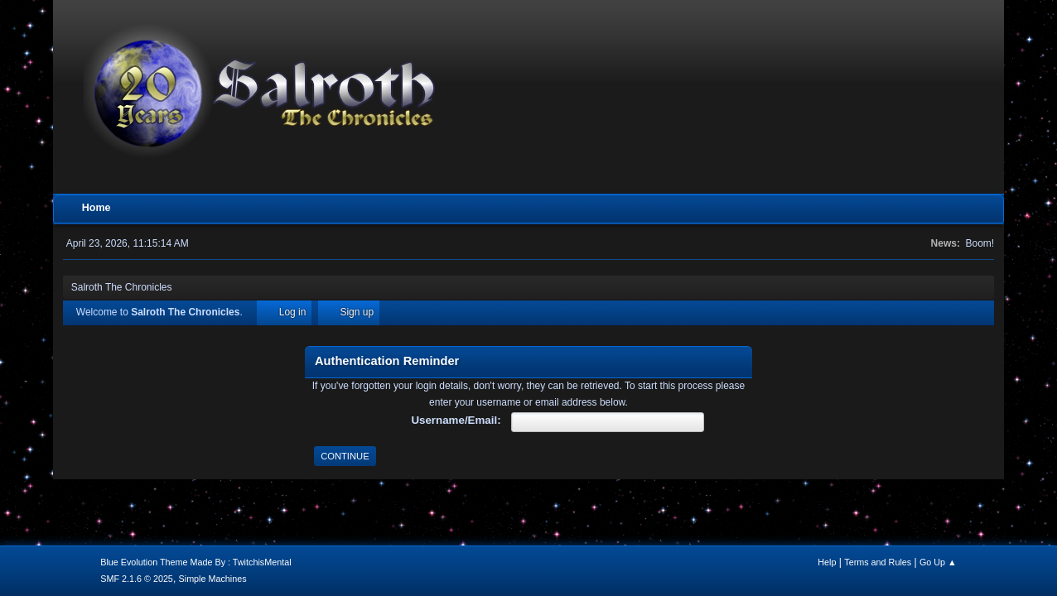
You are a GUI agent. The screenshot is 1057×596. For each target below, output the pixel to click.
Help (827, 562)
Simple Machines (213, 579)
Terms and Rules (877, 562)
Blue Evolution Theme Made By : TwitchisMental (195, 562)
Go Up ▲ (938, 562)
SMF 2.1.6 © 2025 (136, 579)
